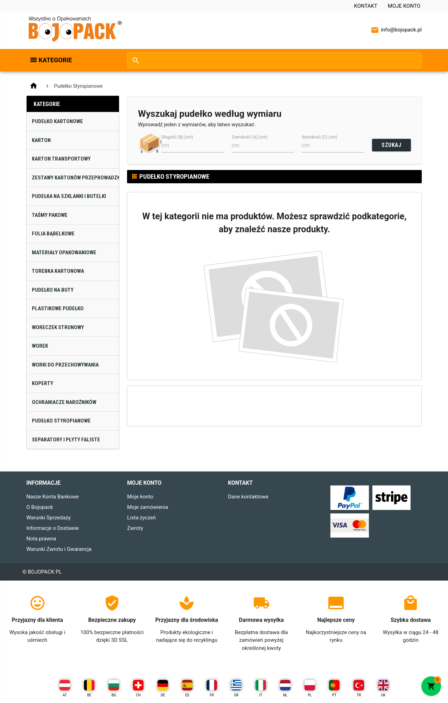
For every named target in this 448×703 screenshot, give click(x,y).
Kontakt (365, 6)
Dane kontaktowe (248, 496)
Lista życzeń (141, 517)
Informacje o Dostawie (52, 528)
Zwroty (135, 528)
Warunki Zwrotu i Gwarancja (58, 549)
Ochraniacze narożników (64, 402)
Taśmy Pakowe (50, 215)
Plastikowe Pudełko (58, 308)
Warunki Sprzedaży (48, 517)
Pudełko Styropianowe (61, 421)
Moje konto (404, 6)
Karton (41, 140)
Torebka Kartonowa (58, 271)
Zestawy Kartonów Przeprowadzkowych (75, 178)
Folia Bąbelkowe (53, 233)
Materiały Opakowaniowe (64, 252)
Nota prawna (41, 538)
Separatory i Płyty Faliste (66, 439)
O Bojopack (39, 507)
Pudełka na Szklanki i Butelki (69, 196)
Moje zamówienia (147, 507)
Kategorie (55, 60)
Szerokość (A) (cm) (250, 137)
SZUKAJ (391, 145)
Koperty (42, 383)
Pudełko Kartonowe (57, 121)
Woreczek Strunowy (58, 327)
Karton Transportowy (61, 159)
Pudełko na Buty (53, 290)
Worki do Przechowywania (65, 365)
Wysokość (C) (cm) (319, 137)
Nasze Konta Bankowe (52, 496)
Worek (40, 346)
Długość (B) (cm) (177, 137)
